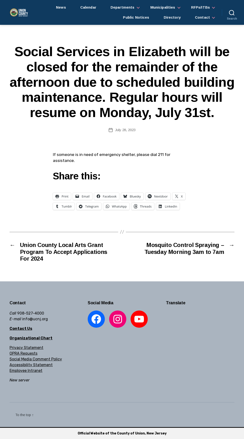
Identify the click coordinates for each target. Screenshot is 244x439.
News (61, 7)
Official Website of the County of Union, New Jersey (122, 433)
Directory (172, 17)
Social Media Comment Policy (36, 359)
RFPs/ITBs (200, 7)
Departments (123, 7)
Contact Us (21, 328)
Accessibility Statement (31, 365)
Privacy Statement (26, 347)
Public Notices (136, 17)
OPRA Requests (23, 353)
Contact (202, 17)
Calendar (88, 7)
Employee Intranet (26, 370)
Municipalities (162, 7)
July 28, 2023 (125, 130)
